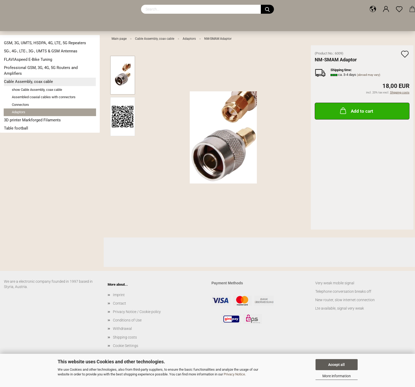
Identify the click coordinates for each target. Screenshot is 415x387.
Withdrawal (122, 328)
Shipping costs (125, 337)
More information (336, 376)
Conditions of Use (127, 320)
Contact (119, 303)
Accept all (336, 365)
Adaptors (18, 112)
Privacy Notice (234, 374)
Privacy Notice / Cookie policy (137, 312)
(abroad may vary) (368, 75)
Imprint (119, 295)
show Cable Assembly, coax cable (37, 90)
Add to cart (356, 110)
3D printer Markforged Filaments (32, 120)
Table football (16, 128)
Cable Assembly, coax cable (28, 81)
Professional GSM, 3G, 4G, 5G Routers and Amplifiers (41, 70)
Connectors (20, 105)
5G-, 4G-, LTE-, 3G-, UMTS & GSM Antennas (40, 51)
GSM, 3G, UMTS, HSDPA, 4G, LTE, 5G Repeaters (45, 43)
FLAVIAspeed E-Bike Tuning (28, 59)
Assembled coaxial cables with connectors (44, 97)
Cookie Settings (125, 346)
